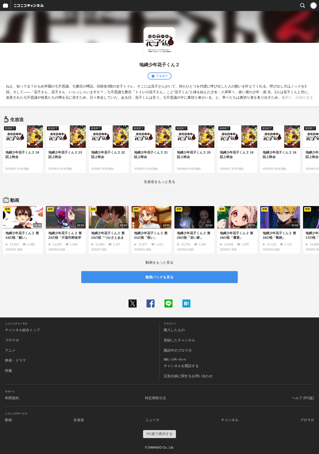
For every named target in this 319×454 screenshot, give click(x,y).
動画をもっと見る (159, 262)
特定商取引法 (155, 398)
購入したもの (174, 330)
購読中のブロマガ (178, 350)
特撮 (8, 371)
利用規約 (12, 398)
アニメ (10, 350)
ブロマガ (12, 340)
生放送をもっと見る (159, 182)
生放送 (79, 420)
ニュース (153, 420)
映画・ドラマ (15, 360)
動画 (8, 420)
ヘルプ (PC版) (303, 398)
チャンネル (230, 420)
